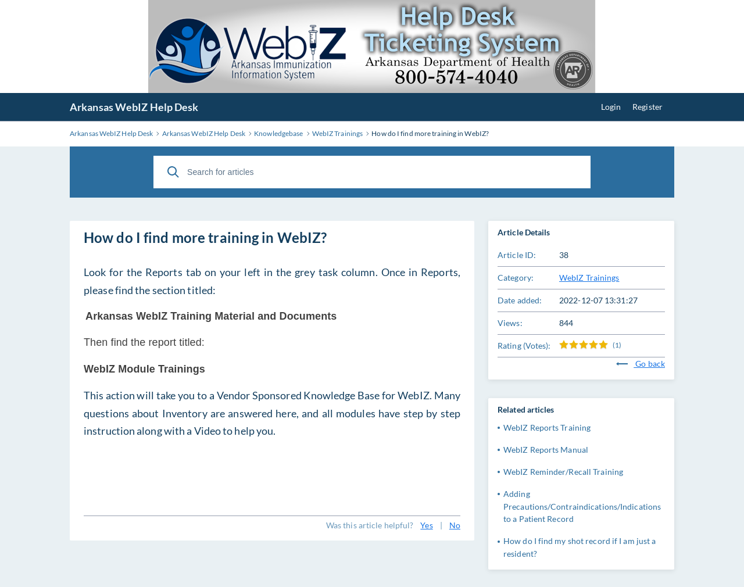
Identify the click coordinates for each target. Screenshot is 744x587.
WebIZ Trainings (589, 277)
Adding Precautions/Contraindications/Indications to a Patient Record (582, 506)
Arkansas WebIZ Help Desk (134, 107)
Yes (426, 525)
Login (611, 107)
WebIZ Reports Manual (545, 449)
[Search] (173, 172)
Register (647, 107)
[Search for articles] (372, 172)
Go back (640, 363)
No (454, 525)
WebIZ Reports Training (547, 427)
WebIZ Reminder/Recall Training (563, 472)
